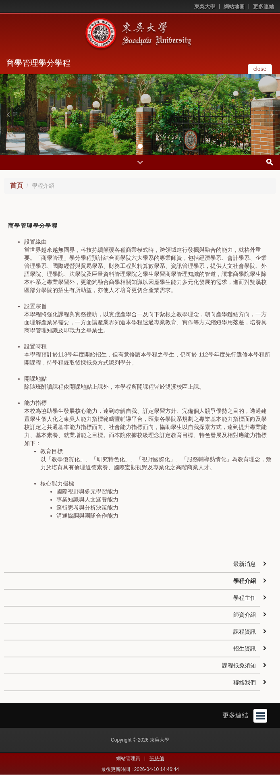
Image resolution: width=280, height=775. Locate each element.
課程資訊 (244, 631)
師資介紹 (244, 614)
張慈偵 (156, 758)
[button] (8, 114)
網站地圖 (234, 6)
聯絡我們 (244, 682)
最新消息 (244, 564)
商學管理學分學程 (38, 62)
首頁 (16, 185)
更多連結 (263, 6)
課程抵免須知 (239, 665)
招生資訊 (244, 648)
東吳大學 (204, 6)
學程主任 (244, 598)
